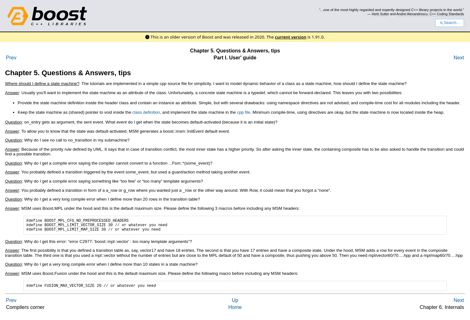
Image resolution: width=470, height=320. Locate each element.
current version (290, 37)
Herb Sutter (380, 14)
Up (235, 304)
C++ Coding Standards (447, 14)
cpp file (243, 112)
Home (235, 311)
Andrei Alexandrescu (412, 14)
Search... (450, 23)
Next (459, 57)
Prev (11, 57)
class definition (146, 112)
